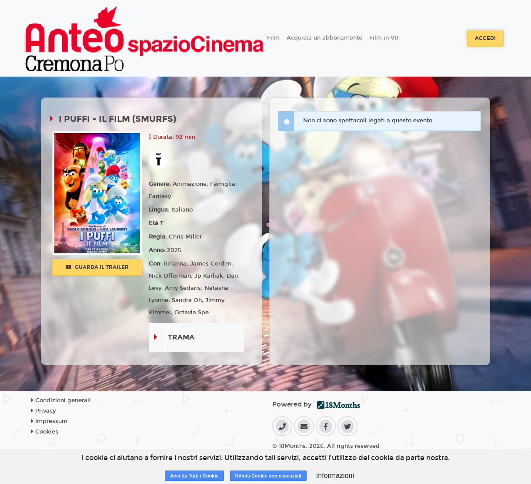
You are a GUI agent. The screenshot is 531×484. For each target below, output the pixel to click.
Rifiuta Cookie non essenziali (268, 475)
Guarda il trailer (97, 267)
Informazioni (335, 475)
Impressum (49, 421)
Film (273, 37)
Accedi (485, 38)
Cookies (44, 431)
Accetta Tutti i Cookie (194, 475)
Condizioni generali (61, 400)
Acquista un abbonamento (324, 37)
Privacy (43, 410)
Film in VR (383, 37)
